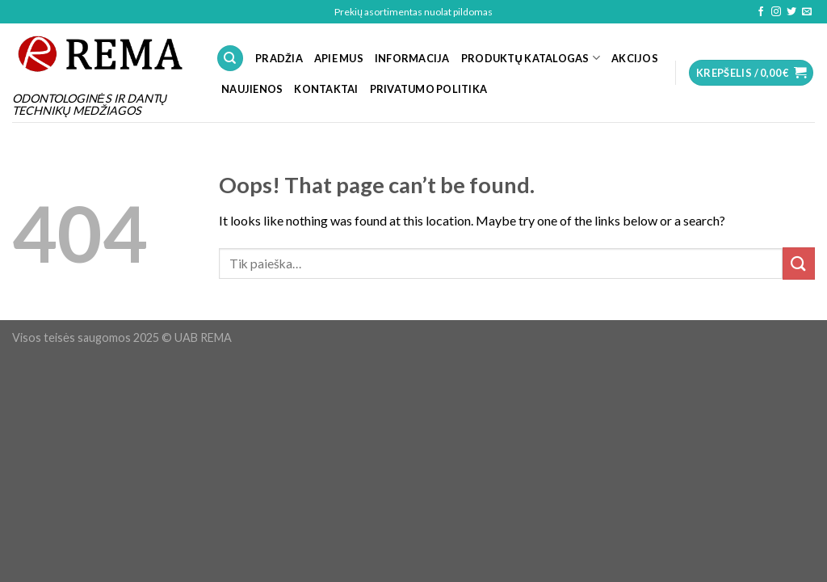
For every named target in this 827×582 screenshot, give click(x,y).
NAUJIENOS (252, 88)
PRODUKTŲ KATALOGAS (530, 57)
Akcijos (634, 58)
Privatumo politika (429, 88)
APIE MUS (338, 58)
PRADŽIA (279, 58)
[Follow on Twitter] (791, 12)
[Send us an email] (807, 12)
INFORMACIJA (412, 58)
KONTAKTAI (326, 88)
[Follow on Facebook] (761, 12)
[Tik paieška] (230, 58)
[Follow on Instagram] (776, 12)
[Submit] (799, 263)
